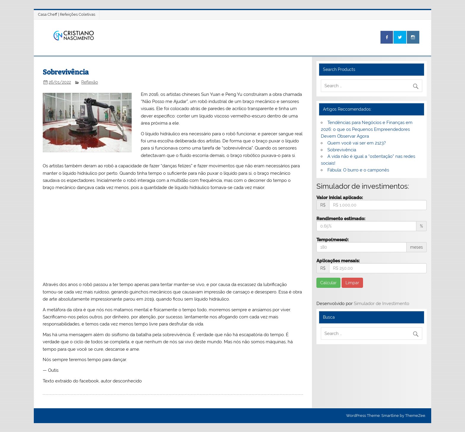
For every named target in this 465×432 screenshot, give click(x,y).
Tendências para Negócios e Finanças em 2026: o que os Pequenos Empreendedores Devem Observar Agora (366, 129)
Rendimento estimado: (340, 218)
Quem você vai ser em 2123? (356, 143)
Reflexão (89, 82)
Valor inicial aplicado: (339, 197)
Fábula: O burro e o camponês (358, 170)
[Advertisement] (173, 236)
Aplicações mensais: (338, 260)
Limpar (352, 282)
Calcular (328, 282)
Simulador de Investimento (381, 303)
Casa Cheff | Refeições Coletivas (66, 14)
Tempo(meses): (332, 239)
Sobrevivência (341, 150)
